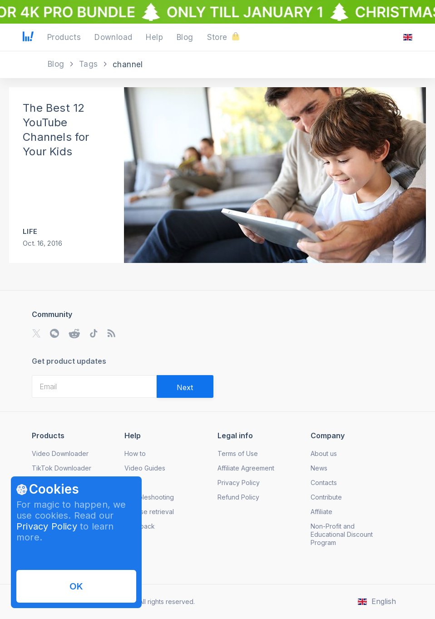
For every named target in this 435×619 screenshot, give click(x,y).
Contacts (324, 482)
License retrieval (149, 511)
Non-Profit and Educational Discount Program (342, 534)
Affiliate (321, 511)
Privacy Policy (46, 526)
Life (30, 231)
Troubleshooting (149, 497)
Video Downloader (60, 453)
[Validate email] (185, 386)
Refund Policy (238, 497)
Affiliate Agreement (246, 468)
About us (324, 453)
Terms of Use (238, 453)
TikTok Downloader (61, 468)
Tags (89, 64)
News (319, 468)
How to (135, 453)
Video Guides (144, 468)
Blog (57, 64)
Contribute (326, 497)
